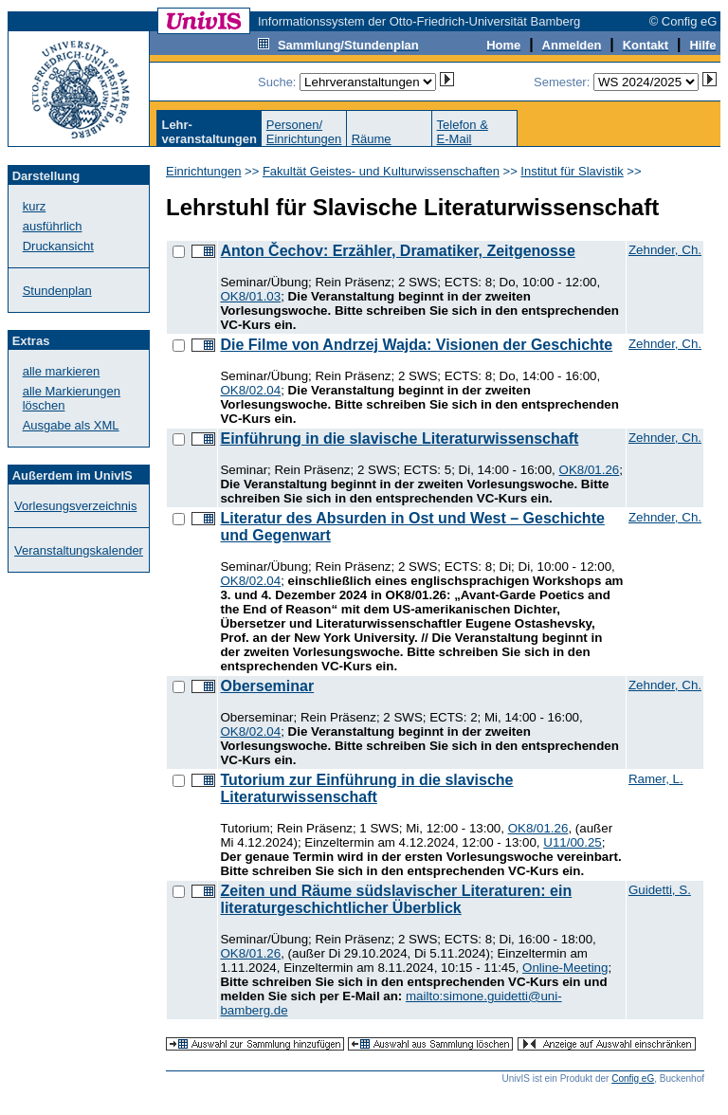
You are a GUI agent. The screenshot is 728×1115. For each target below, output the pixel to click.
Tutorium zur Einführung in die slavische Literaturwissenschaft (366, 788)
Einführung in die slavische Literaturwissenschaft (399, 438)
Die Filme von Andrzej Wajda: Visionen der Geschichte (416, 345)
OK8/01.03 (250, 296)
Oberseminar (267, 686)
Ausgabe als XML (71, 425)
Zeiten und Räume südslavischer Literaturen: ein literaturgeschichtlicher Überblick (396, 899)
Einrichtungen (204, 171)
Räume (371, 139)
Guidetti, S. (659, 890)
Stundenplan (57, 290)
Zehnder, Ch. (664, 250)
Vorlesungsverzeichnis (75, 506)
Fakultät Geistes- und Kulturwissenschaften (381, 171)
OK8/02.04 (250, 390)
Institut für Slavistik (571, 171)
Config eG (632, 1078)
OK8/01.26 (589, 470)
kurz (34, 206)
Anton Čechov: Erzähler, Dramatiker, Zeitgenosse (397, 251)
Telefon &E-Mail (462, 132)
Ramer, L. (655, 779)
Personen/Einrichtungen (304, 132)
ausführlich (52, 226)
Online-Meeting (565, 967)
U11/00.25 (572, 842)
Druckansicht (58, 246)
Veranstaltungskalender (78, 550)
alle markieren (61, 371)
